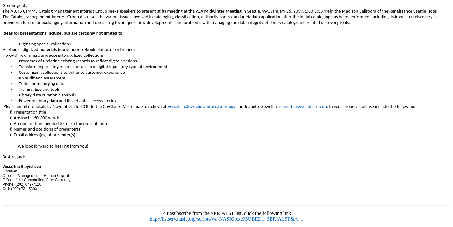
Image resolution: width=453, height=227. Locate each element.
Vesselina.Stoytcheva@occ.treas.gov (201, 106)
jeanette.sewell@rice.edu (303, 106)
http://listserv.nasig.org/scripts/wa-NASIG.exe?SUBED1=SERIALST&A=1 (226, 219)
